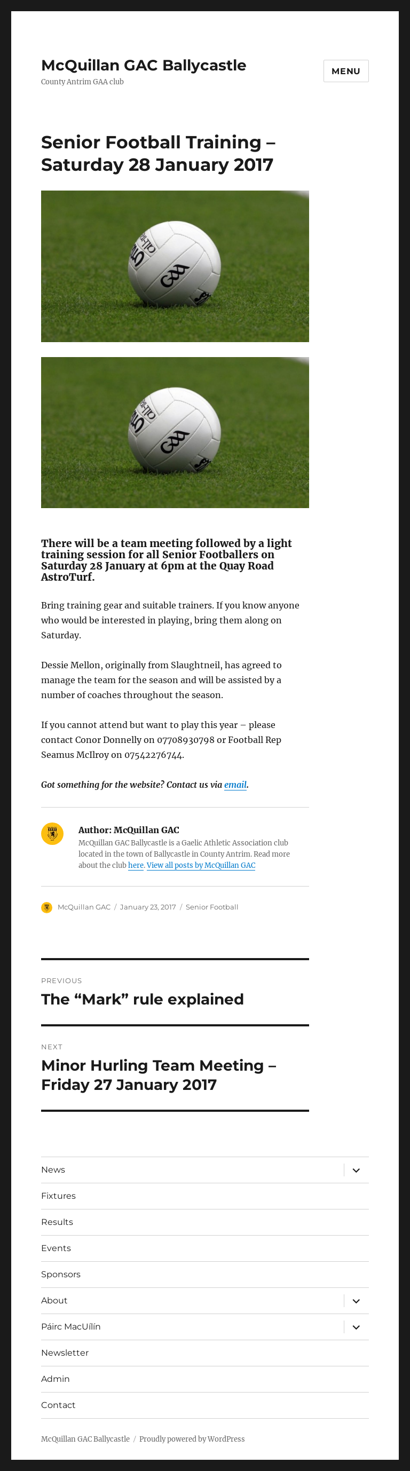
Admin (55, 1379)
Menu (346, 71)
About (54, 1300)
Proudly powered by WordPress (192, 1439)
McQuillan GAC (84, 907)
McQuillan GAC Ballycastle (144, 65)
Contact (58, 1405)
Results (57, 1222)
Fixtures (58, 1196)
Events (56, 1248)
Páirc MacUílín (71, 1327)
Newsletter (65, 1353)
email (235, 784)
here (136, 865)
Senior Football (212, 907)
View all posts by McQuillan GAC (201, 865)
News (53, 1170)
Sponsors (61, 1274)
